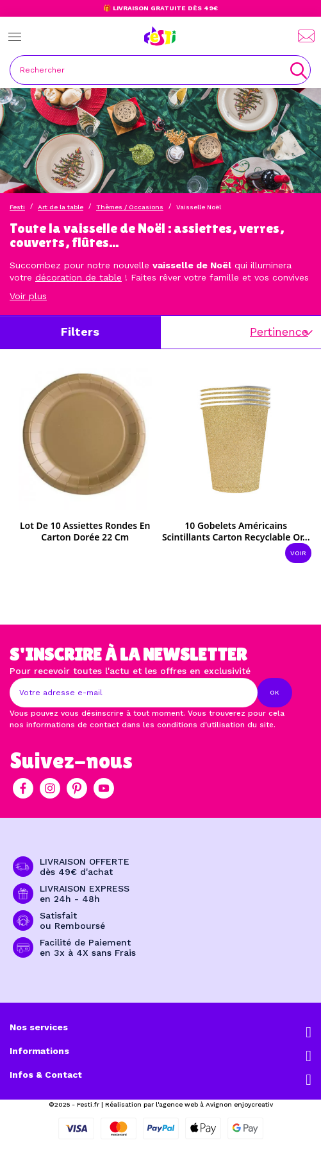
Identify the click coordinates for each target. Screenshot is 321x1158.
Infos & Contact (46, 1074)
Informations (39, 1051)
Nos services (39, 1027)
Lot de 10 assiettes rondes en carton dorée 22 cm (85, 531)
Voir (298, 553)
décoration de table (78, 277)
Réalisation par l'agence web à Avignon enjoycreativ (189, 1104)
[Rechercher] (160, 70)
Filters (80, 331)
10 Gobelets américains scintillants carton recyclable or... (236, 531)
